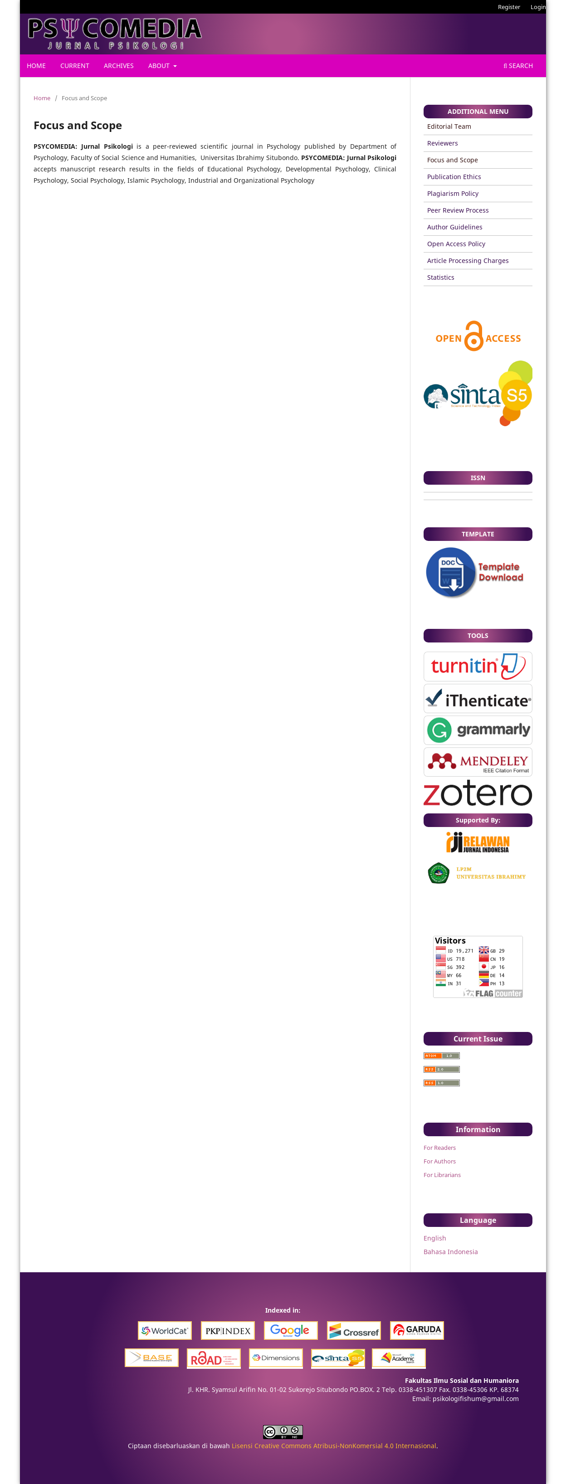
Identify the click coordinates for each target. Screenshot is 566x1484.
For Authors (440, 1161)
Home (36, 65)
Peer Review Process (458, 210)
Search (518, 65)
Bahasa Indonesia (451, 1251)
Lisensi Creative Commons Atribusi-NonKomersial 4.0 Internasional (334, 1445)
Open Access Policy (456, 243)
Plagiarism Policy (452, 193)
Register (509, 7)
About (159, 65)
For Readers (440, 1147)
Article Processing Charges (468, 260)
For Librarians (442, 1175)
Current (74, 65)
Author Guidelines (455, 227)
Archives (119, 65)
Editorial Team (449, 126)
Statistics (440, 277)
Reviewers (442, 143)
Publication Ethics (454, 176)
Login (538, 7)
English (435, 1238)
